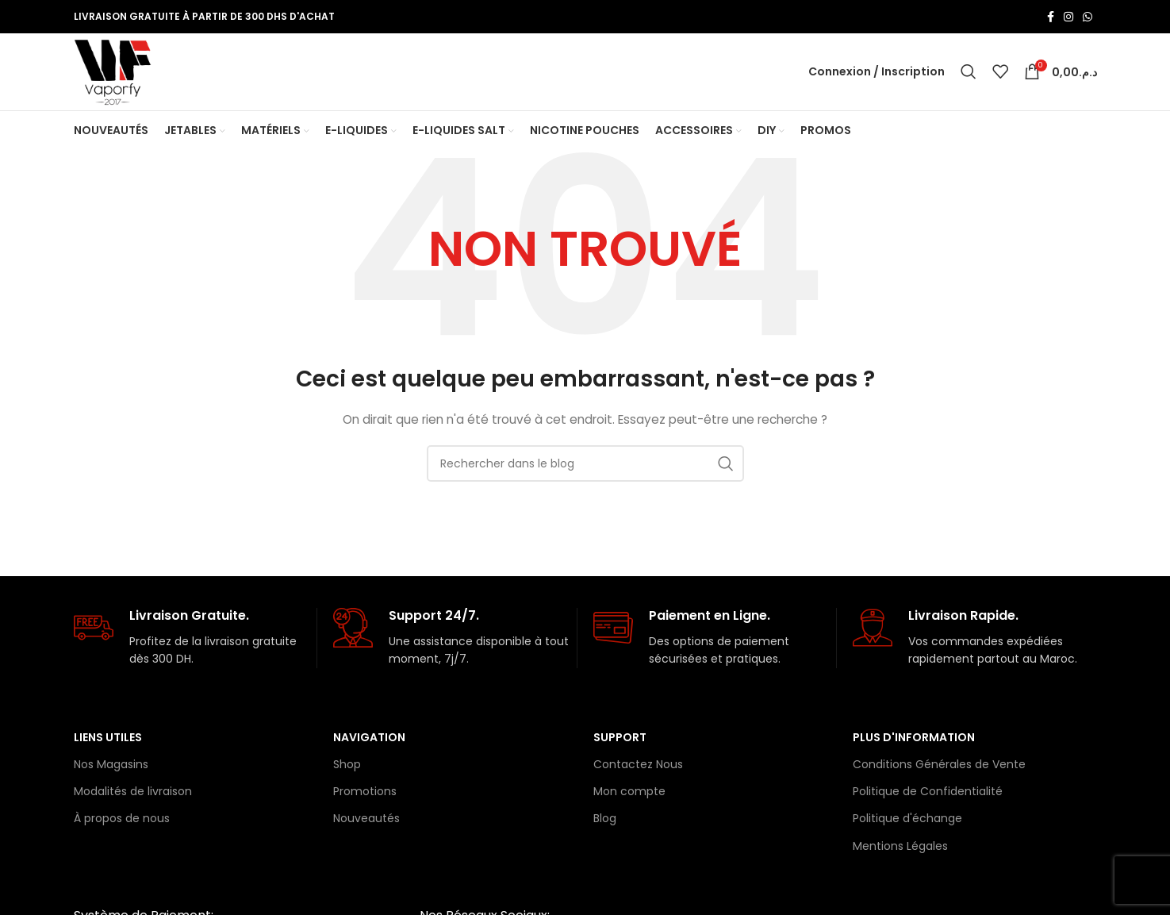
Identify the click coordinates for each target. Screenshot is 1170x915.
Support (619, 743)
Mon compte (629, 797)
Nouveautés (366, 824)
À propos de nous (122, 824)
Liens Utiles (108, 743)
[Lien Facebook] (1050, 16)
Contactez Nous (638, 770)
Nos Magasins (111, 770)
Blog (604, 824)
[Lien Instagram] (1068, 16)
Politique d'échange (907, 824)
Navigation (369, 743)
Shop (347, 770)
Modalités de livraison (133, 797)
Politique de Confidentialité (928, 797)
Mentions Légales (900, 851)
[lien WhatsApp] (1087, 16)
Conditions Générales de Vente (939, 770)
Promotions (365, 797)
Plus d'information (914, 743)
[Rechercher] (968, 74)
